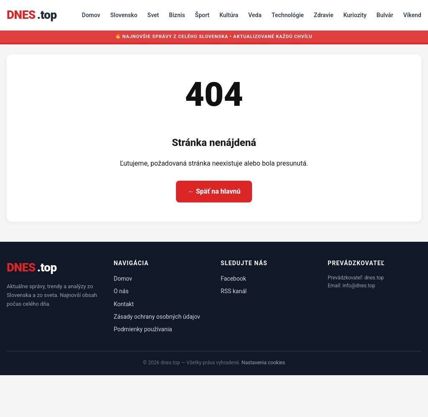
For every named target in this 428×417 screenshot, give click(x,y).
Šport (202, 15)
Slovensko (124, 15)
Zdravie (324, 15)
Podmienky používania (143, 329)
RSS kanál (234, 291)
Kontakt (124, 304)
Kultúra (228, 15)
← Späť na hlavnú (214, 191)
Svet (153, 15)
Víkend (412, 15)
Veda (255, 15)
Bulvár (385, 15)
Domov (91, 15)
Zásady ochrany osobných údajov (157, 316)
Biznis (177, 15)
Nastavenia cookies (263, 363)
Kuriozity (354, 15)
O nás (121, 291)
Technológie (288, 15)
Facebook (233, 278)
